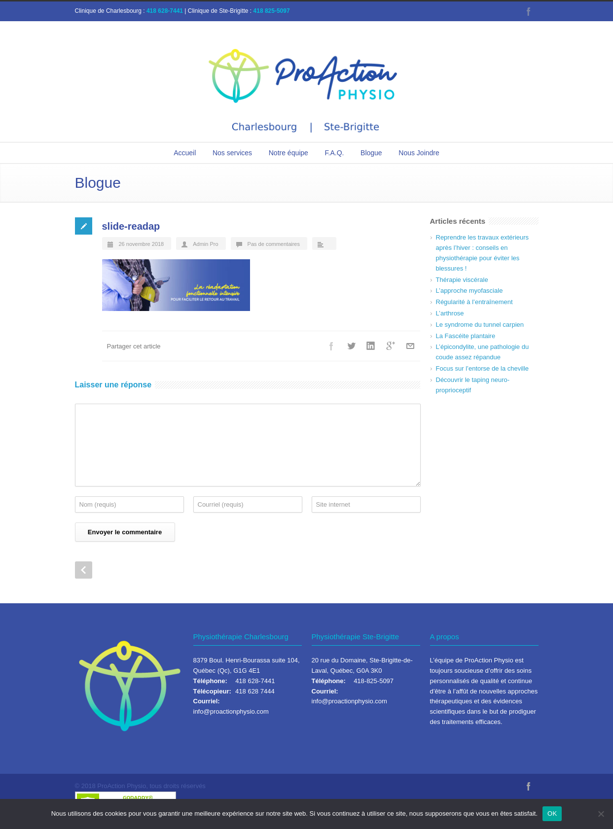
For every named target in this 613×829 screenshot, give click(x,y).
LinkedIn (371, 346)
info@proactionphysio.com (231, 711)
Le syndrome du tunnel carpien (480, 324)
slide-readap (131, 226)
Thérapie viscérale (462, 279)
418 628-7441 (164, 10)
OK (552, 813)
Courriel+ (410, 346)
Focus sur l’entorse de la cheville (482, 368)
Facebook (529, 11)
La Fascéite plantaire (466, 336)
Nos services (232, 153)
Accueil (185, 153)
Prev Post (83, 570)
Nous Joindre (418, 153)
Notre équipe (288, 153)
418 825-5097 (271, 10)
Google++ (390, 346)
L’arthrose (450, 313)
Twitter (351, 346)
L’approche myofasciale (469, 290)
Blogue (371, 153)
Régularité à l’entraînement (474, 302)
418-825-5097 (374, 681)
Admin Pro (205, 244)
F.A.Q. (334, 153)
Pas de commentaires (274, 244)
